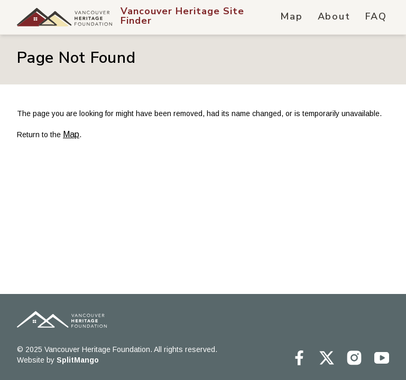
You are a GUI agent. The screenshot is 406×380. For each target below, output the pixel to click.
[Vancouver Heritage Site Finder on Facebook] (299, 357)
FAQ (376, 16)
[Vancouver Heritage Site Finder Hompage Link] (200, 17)
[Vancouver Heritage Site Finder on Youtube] (381, 357)
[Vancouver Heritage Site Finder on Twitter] (326, 357)
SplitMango (78, 360)
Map (291, 16)
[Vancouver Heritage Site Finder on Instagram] (354, 357)
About (334, 16)
